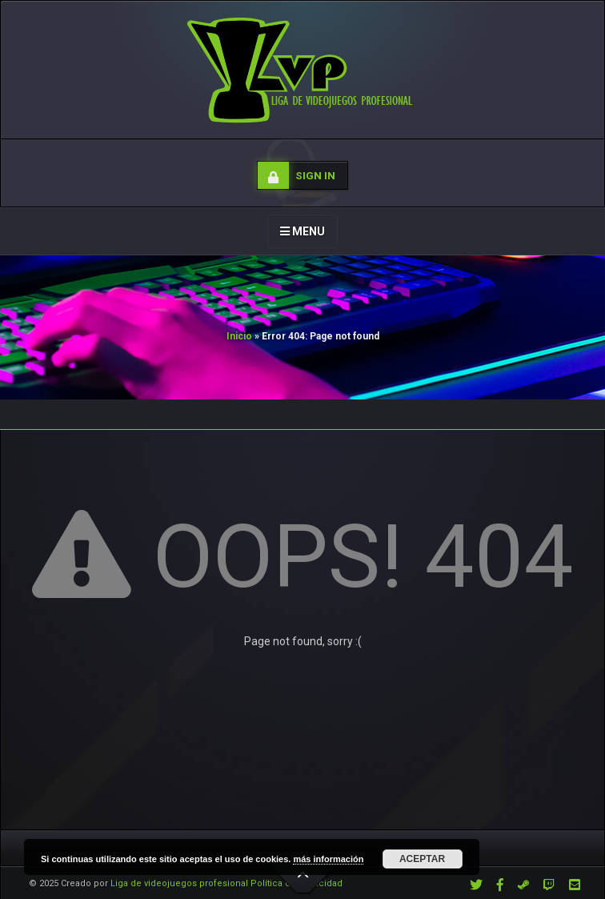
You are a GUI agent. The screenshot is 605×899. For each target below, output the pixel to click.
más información (328, 859)
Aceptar (422, 859)
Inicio (239, 336)
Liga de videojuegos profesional (179, 883)
